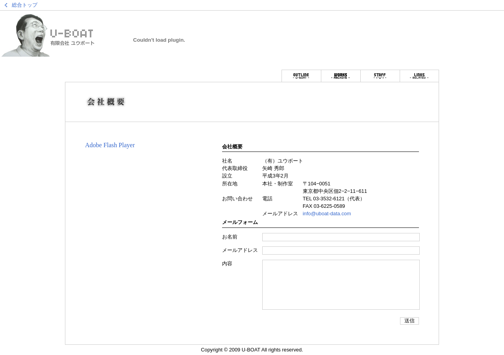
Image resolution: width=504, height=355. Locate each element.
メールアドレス (240, 250)
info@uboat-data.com (327, 213)
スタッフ (380, 76)
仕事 (340, 76)
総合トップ (24, 5)
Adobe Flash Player (110, 145)
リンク (419, 76)
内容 (227, 263)
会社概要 (301, 76)
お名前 (229, 237)
